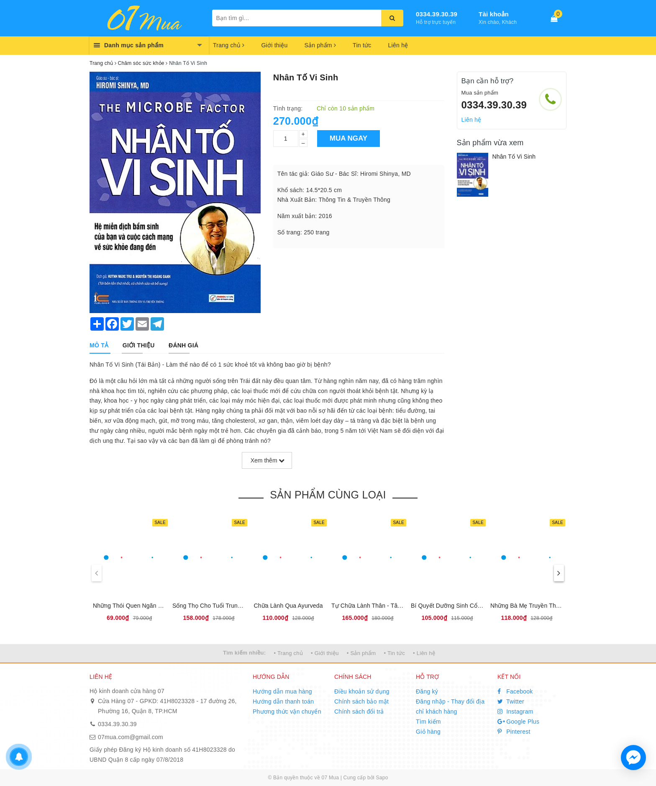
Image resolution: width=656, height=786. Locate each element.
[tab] (99, 345)
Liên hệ (398, 45)
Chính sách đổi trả (359, 711)
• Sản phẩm (361, 653)
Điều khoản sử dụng (362, 691)
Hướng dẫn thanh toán (283, 701)
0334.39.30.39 (436, 14)
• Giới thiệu (325, 653)
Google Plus (518, 721)
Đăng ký (427, 691)
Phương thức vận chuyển (287, 711)
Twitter (510, 701)
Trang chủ (228, 45)
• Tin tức (394, 653)
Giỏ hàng (428, 731)
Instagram (515, 711)
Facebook (515, 691)
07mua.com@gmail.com (130, 737)
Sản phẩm (320, 45)
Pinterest (513, 731)
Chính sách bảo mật (361, 701)
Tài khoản (494, 14)
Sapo (382, 778)
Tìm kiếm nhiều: (244, 653)
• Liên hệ (424, 653)
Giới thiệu (274, 45)
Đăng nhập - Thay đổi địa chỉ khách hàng (450, 706)
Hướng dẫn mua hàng (282, 691)
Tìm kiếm (428, 721)
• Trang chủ (288, 653)
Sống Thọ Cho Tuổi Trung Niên (213, 605)
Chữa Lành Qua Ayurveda (288, 605)
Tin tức (362, 45)
